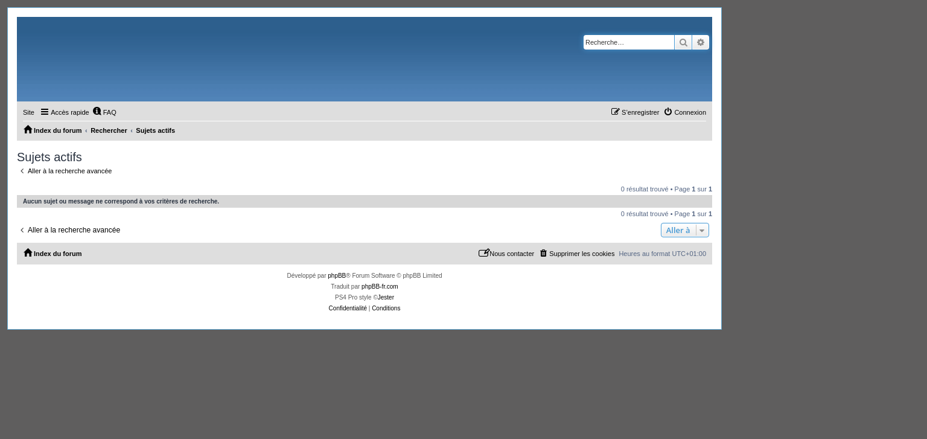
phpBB (337, 275)
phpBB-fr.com (380, 286)
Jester (386, 297)
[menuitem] (104, 112)
